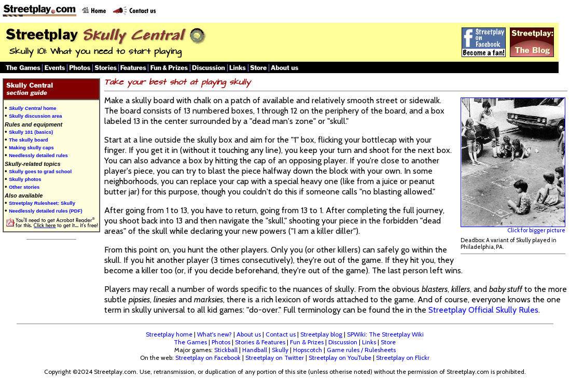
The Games (190, 342)
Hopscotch (307, 350)
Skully (280, 350)
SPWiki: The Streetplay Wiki (385, 334)
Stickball (226, 350)
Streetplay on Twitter (274, 357)
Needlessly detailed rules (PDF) (45, 211)
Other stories (24, 187)
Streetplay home (169, 334)
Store (388, 342)
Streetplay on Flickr (402, 357)
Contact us (281, 334)
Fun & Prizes (307, 342)
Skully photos (25, 179)
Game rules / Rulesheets (361, 350)
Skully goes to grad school (40, 171)
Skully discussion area (35, 116)
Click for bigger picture (513, 227)
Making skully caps (31, 147)
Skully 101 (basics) (31, 132)
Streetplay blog (321, 334)
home (32, 108)
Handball (254, 350)
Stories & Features (260, 342)
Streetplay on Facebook (208, 357)
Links (369, 342)
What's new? (214, 334)
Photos (221, 342)
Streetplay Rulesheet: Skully (42, 203)
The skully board (28, 140)
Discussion (342, 342)
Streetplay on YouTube (340, 357)
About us (249, 334)
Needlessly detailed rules (38, 155)
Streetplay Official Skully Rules (483, 310)
